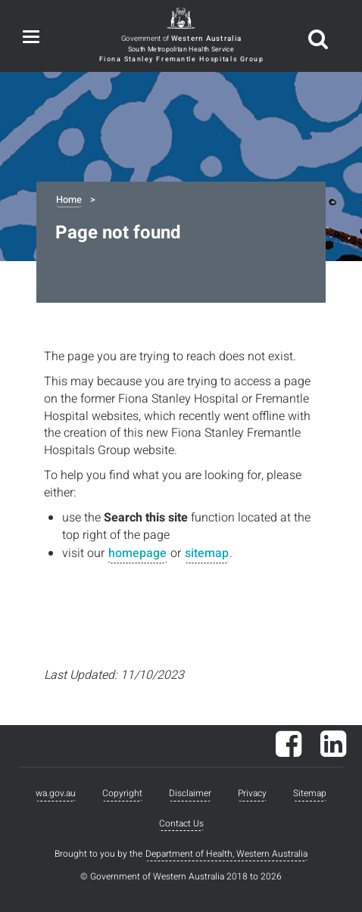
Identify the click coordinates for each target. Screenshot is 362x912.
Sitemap (309, 793)
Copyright (122, 793)
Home (69, 200)
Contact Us (181, 823)
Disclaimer (190, 793)
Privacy (252, 793)
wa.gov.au (56, 793)
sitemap (207, 553)
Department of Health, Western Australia (226, 854)
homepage (137, 553)
